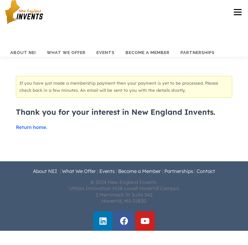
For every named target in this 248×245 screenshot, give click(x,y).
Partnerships (198, 52)
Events (106, 52)
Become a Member (148, 52)
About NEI (23, 52)
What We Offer (66, 52)
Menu (237, 12)
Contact (206, 171)
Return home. (31, 127)
